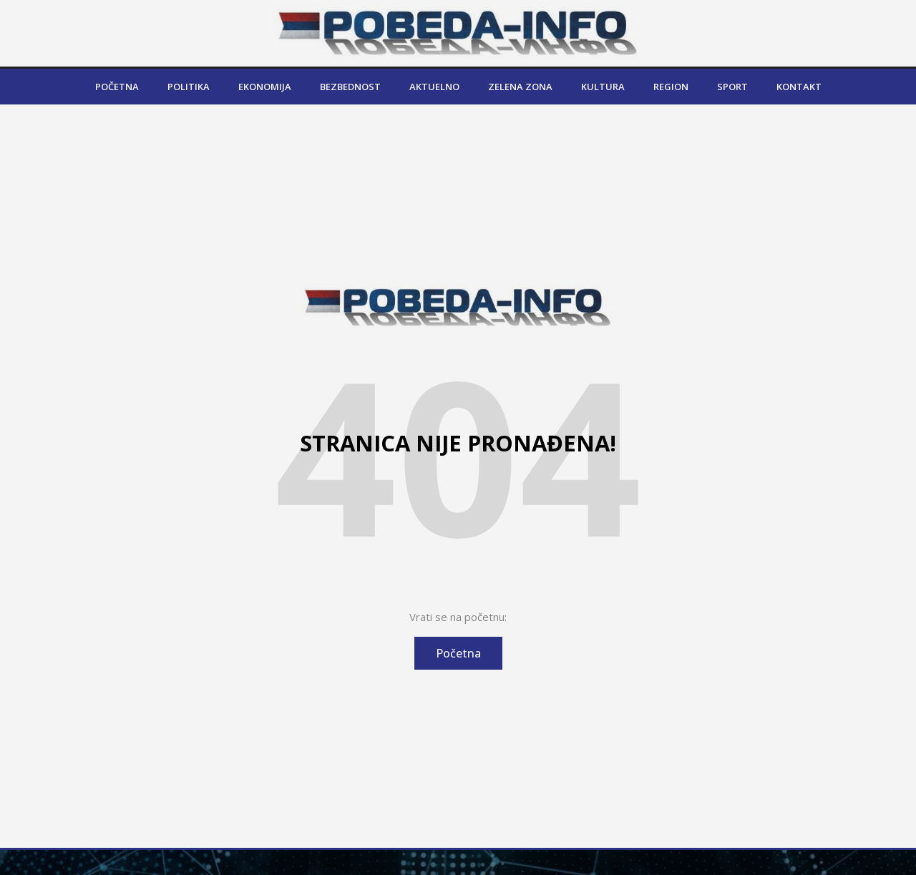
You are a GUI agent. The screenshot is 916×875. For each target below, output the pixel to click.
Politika (188, 86)
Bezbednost (350, 86)
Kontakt (799, 86)
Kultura (603, 86)
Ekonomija (264, 86)
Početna (117, 86)
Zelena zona (520, 86)
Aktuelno (434, 86)
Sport (732, 86)
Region (670, 86)
